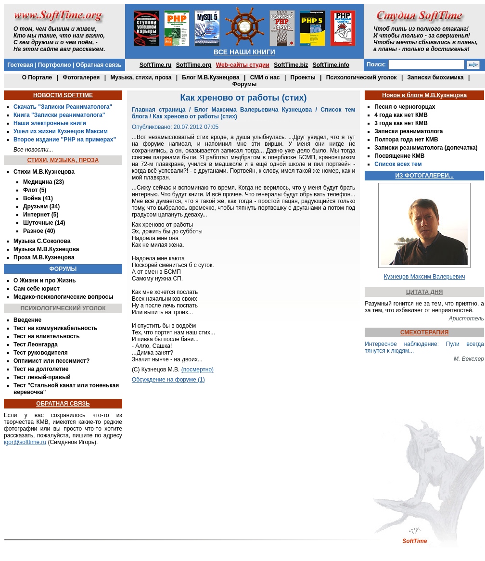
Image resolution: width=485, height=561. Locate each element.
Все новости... (33, 149)
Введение (27, 320)
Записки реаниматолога (408, 131)
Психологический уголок (361, 77)
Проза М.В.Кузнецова (44, 257)
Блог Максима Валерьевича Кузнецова (253, 109)
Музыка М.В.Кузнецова (46, 249)
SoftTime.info (331, 65)
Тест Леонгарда (35, 344)
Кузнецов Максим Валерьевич (424, 276)
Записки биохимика (436, 77)
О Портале (37, 77)
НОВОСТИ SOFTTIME (63, 95)
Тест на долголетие (40, 369)
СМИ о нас (265, 77)
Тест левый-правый (42, 377)
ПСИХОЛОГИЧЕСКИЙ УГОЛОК (62, 308)
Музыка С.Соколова (41, 241)
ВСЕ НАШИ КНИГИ (244, 52)
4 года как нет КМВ (401, 115)
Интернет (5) (40, 214)
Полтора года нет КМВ (406, 139)
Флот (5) (34, 190)
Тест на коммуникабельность (55, 328)
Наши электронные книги (49, 123)
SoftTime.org (194, 65)
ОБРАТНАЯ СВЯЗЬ (62, 403)
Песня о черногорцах (404, 106)
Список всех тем (397, 164)
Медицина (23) (43, 181)
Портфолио (54, 65)
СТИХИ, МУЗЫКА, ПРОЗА (63, 160)
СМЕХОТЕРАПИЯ (424, 332)
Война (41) (38, 198)
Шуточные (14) (44, 222)
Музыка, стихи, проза (140, 77)
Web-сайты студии (242, 65)
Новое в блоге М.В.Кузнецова (424, 95)
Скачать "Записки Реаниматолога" (62, 106)
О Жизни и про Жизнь (44, 280)
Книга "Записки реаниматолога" (59, 115)
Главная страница (159, 109)
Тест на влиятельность (46, 336)
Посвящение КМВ (399, 156)
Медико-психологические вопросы (63, 296)
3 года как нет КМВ (401, 123)
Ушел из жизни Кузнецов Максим (60, 131)
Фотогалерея (81, 77)
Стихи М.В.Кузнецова (44, 171)
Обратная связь (99, 65)
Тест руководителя (40, 352)
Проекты (303, 77)
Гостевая (20, 65)
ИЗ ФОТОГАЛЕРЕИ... (424, 175)
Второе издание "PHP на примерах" (64, 139)
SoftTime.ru (155, 65)
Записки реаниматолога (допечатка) (425, 147)
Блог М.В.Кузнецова (210, 77)
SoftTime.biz (291, 65)
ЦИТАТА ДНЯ (424, 292)
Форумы (244, 84)
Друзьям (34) (41, 206)
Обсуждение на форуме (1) (168, 379)
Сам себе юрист (36, 288)
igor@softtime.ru (25, 442)
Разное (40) (39, 231)
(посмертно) (197, 369)
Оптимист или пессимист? (51, 360)
